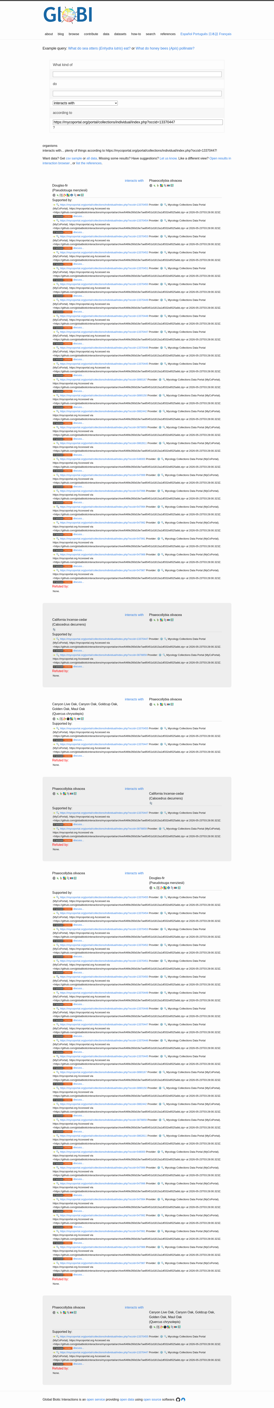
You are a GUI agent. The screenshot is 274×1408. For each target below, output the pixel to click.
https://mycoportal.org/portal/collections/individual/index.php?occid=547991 (103, 538)
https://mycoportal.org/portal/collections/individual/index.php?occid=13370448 (104, 316)
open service (96, 1399)
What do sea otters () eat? (99, 48)
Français (225, 34)
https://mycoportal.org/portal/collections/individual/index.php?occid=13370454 (104, 220)
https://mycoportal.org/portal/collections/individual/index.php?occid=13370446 (104, 347)
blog (61, 34)
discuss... (78, 216)
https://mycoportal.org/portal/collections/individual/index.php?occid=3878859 (103, 427)
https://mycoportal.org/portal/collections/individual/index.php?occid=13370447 (104, 331)
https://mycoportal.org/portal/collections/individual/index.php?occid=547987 (103, 570)
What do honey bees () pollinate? (165, 48)
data (106, 34)
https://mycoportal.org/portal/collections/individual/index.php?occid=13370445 (104, 363)
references (168, 34)
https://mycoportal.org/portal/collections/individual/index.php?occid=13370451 (104, 268)
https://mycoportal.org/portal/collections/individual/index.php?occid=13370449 (104, 299)
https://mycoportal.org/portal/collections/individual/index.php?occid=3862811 (103, 443)
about (49, 34)
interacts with (134, 180)
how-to (136, 34)
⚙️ (161, 204)
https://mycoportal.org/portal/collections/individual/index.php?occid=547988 (103, 554)
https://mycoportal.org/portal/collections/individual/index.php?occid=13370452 (104, 252)
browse (74, 34)
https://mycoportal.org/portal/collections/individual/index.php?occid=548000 (103, 459)
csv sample (74, 158)
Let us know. (169, 158)
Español (186, 34)
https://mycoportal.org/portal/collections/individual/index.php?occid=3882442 (103, 411)
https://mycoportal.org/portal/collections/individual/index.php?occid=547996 (103, 490)
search (150, 34)
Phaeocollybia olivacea (165, 180)
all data (92, 158)
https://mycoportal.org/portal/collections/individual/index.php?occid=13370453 (104, 236)
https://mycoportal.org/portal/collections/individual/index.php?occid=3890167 (103, 379)
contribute (91, 34)
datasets (120, 34)
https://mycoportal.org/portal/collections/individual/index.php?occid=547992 (103, 522)
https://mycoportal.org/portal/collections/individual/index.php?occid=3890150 (103, 395)
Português (200, 34)
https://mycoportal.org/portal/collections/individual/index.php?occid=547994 (103, 506)
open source (152, 1399)
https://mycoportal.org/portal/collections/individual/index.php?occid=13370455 (104, 204)
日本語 (213, 34)
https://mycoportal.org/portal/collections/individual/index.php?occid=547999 (103, 475)
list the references (88, 163)
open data (127, 1399)
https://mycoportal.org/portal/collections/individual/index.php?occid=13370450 (104, 284)
